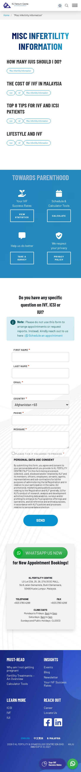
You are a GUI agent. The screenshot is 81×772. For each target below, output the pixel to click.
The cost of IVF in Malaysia (34, 83)
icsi (11, 93)
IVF (9, 712)
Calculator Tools (17, 683)
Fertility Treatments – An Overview (20, 677)
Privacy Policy (59, 258)
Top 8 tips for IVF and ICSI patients (33, 108)
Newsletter (51, 677)
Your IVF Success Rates (55, 683)
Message (20, 429)
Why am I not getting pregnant (20, 668)
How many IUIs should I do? (34, 61)
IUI (8, 717)
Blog (47, 672)
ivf (19, 93)
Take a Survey (22, 258)
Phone (19, 413)
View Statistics (22, 216)
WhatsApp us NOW (38, 553)
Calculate (59, 215)
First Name (22, 350)
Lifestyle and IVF (24, 134)
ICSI (9, 708)
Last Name (21, 366)
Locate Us (50, 712)
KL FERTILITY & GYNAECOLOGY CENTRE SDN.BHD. (40, 744)
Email (18, 382)
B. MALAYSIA (53, 738)
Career (48, 708)
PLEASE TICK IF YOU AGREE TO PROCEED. (39, 454)
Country (20, 399)
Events (48, 667)
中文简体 (38, 738)
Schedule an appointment (44, 335)
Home (6, 15)
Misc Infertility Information (20, 71)
